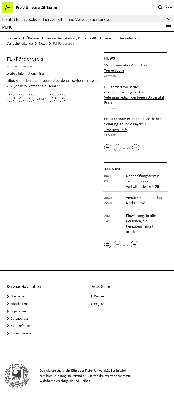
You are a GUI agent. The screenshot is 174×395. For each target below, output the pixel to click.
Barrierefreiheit (21, 319)
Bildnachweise (20, 326)
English (99, 297)
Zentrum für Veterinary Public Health (71, 38)
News (43, 43)
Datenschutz (19, 311)
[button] (107, 147)
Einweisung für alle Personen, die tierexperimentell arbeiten (146, 219)
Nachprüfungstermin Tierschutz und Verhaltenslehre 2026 (142, 180)
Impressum (18, 304)
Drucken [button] (100, 289)
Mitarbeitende (20, 297)
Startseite (13, 38)
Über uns (33, 38)
